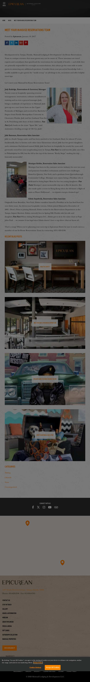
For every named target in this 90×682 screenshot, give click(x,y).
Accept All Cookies (52, 667)
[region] (45, 664)
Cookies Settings (35, 667)
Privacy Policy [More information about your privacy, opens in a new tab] (38, 663)
